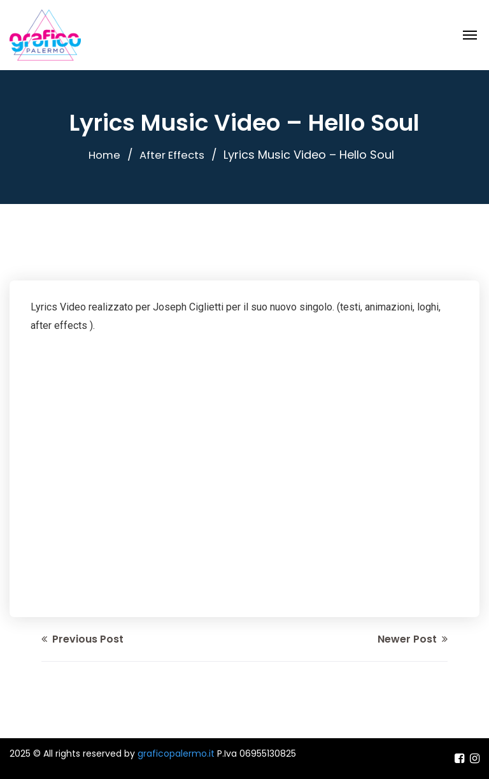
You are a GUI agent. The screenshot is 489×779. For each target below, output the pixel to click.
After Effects (173, 155)
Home (101, 155)
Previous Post (82, 639)
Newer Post (413, 639)
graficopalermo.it (176, 753)
